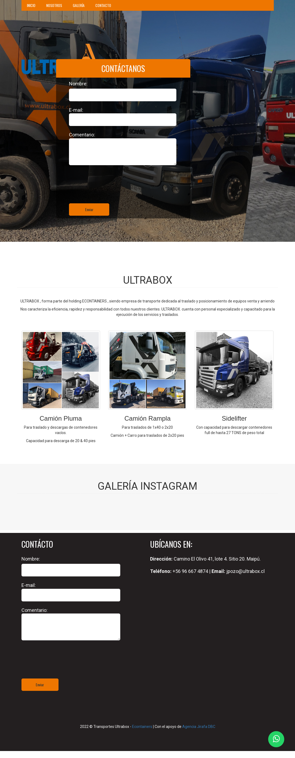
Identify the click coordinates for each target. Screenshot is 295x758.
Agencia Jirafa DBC (198, 726)
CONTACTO (103, 5)
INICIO (31, 5)
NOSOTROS (54, 5)
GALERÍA (79, 5)
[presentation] (110, 225)
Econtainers (142, 726)
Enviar (89, 209)
